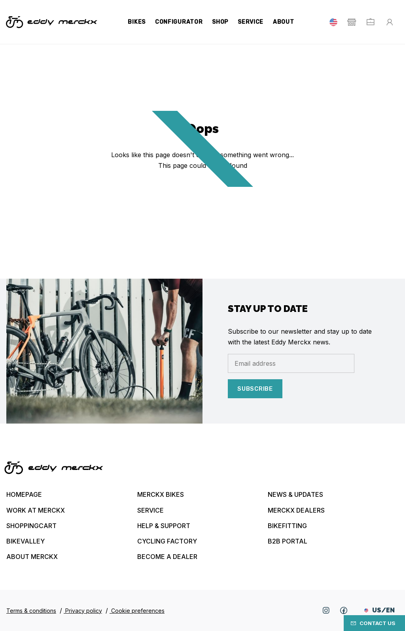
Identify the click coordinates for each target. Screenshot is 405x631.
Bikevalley (25, 541)
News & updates (295, 494)
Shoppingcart (31, 526)
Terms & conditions (31, 610)
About (283, 22)
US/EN (379, 610)
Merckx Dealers (296, 510)
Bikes (137, 22)
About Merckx (32, 557)
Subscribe (255, 388)
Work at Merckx (35, 510)
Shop (220, 22)
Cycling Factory (167, 541)
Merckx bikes (160, 494)
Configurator (178, 22)
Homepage (24, 494)
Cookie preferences (137, 610)
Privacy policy (83, 610)
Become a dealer (167, 557)
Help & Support (163, 526)
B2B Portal (287, 541)
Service (250, 22)
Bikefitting (287, 526)
